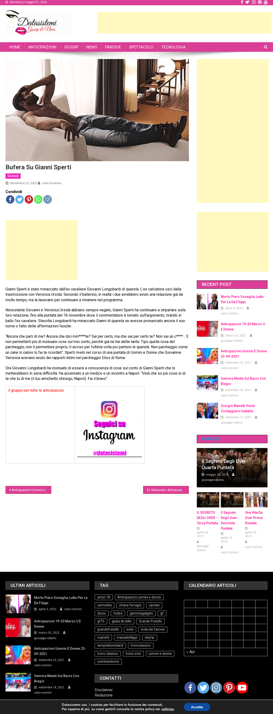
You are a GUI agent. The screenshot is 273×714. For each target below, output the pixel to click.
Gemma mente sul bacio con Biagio (243, 381)
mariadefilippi (127, 637)
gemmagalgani (141, 613)
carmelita (104, 605)
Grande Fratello (150, 621)
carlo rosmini (51, 183)
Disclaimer (104, 690)
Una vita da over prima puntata (254, 518)
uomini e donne (160, 653)
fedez (117, 613)
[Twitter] (203, 688)
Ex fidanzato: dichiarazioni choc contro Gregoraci (168, 490)
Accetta (197, 707)
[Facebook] (190, 688)
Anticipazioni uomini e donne (139, 597)
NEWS (91, 47)
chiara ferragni (130, 605)
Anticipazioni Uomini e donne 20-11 (31, 490)
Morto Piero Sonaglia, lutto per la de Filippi (242, 299)
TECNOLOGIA (173, 47)
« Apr (190, 651)
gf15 (101, 621)
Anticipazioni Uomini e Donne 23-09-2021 (244, 353)
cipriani (154, 605)
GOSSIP (71, 47)
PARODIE (113, 47)
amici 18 (103, 597)
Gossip (13, 176)
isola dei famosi (153, 629)
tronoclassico (141, 645)
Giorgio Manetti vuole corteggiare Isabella (238, 408)
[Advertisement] (184, 23)
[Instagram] (216, 688)
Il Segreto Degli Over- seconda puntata (229, 520)
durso (101, 613)
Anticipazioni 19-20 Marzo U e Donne (243, 326)
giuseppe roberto (232, 340)
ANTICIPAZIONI (42, 47)
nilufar (150, 637)
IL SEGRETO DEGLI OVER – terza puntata (207, 518)
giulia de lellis (122, 621)
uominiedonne (108, 661)
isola (130, 629)
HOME (14, 47)
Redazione (104, 695)
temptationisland (110, 645)
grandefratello (108, 629)
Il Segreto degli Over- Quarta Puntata (225, 464)
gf (162, 613)
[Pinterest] (229, 688)
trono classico (107, 653)
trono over (133, 653)
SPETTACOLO (141, 47)
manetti (103, 637)
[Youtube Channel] (242, 688)
